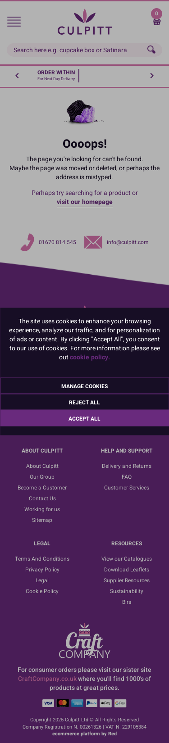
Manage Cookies (84, 386)
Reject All (84, 403)
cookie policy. (90, 357)
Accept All (84, 419)
